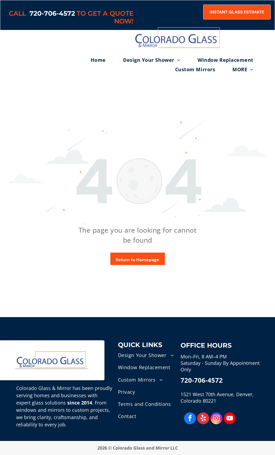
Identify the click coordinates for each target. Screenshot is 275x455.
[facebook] (190, 419)
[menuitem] (107, 60)
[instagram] (216, 419)
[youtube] (230, 419)
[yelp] (203, 419)
